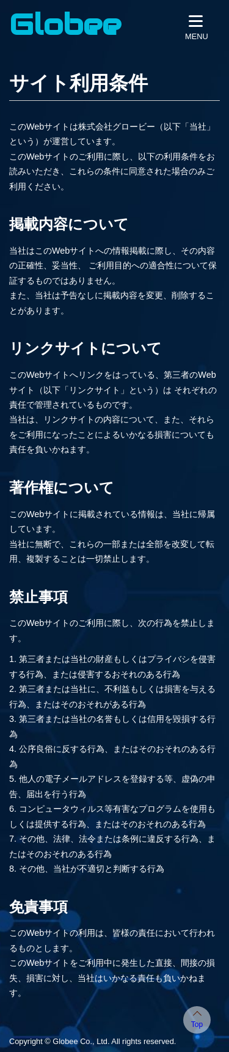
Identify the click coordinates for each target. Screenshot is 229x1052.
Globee (65, 24)
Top (197, 1024)
